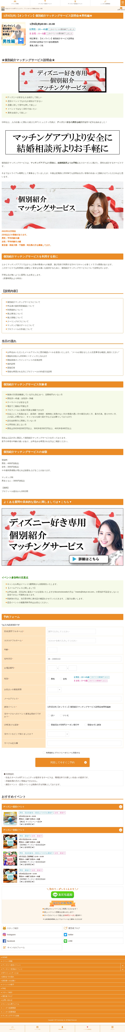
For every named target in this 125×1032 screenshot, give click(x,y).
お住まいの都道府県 (13, 689)
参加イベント (10, 707)
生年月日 (8, 659)
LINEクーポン (12, 1029)
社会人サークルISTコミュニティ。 (23, 8)
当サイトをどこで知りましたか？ (18, 734)
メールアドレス (11, 699)
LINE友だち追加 (11, 725)
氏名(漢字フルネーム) (14, 631)
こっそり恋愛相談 (87, 1029)
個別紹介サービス (62, 1029)
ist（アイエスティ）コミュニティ (2, 8)
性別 (6, 679)
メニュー (112, 1029)
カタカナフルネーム (13, 640)
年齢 (6, 650)
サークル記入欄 (11, 743)
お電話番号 (9, 668)
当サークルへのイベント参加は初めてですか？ (22, 715)
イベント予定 (37, 1029)
